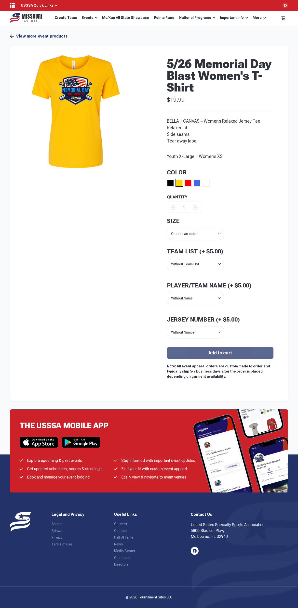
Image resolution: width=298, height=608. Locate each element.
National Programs (197, 18)
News (118, 544)
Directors (121, 564)
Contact (120, 531)
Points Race (164, 18)
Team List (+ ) (195, 251)
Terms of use (62, 544)
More (259, 18)
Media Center (124, 551)
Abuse (57, 524)
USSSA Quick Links (37, 5)
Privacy (57, 537)
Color (177, 172)
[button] (75, 111)
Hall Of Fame (123, 537)
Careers (120, 524)
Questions (122, 558)
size (173, 221)
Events (90, 18)
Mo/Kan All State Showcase (125, 18)
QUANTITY (177, 197)
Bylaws (57, 531)
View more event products (39, 36)
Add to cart (220, 352)
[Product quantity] (184, 207)
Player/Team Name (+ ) (209, 285)
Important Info (234, 18)
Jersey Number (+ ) (203, 320)
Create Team (66, 18)
